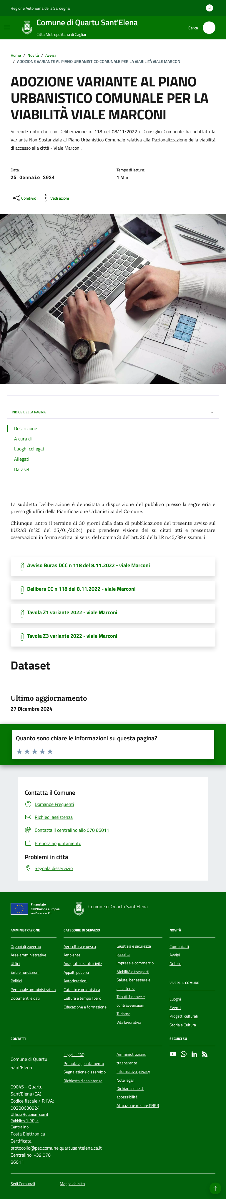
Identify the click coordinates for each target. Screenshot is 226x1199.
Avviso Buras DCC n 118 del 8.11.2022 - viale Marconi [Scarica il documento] (88, 565)
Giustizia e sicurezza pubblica (134, 950)
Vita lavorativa (129, 1022)
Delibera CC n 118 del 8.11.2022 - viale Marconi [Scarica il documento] (81, 588)
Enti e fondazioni (25, 972)
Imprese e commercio (135, 963)
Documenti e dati (25, 998)
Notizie (175, 963)
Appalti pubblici (76, 972)
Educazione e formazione (85, 1007)
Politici (16, 981)
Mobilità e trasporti (133, 971)
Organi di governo (26, 946)
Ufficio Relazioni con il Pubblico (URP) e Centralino (29, 1120)
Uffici (15, 963)
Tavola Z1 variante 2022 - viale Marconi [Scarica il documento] (72, 612)
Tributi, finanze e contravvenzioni (131, 1000)
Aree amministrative (28, 955)
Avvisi (175, 955)
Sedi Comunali (23, 1184)
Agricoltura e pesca (80, 946)
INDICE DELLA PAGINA (113, 412)
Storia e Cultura (183, 1025)
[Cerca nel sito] (209, 27)
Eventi (175, 1007)
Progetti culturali (184, 1016)
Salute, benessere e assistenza (133, 984)
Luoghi (175, 999)
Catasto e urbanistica (82, 989)
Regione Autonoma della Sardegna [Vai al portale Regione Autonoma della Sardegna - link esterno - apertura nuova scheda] (40, 8)
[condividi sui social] (25, 198)
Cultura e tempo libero (82, 998)
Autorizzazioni (75, 981)
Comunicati (179, 946)
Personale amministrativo (33, 989)
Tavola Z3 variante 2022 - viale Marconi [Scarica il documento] (72, 635)
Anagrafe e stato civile (83, 963)
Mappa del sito (72, 1184)
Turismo (123, 1014)
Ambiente (72, 955)
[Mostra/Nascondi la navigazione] (7, 27)
